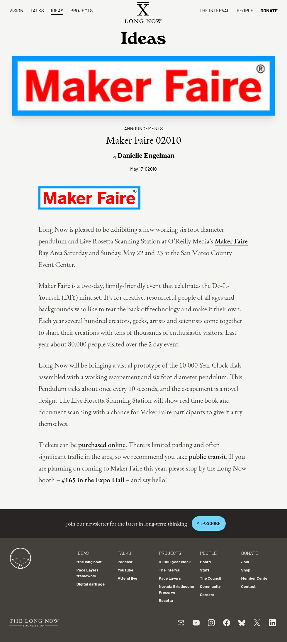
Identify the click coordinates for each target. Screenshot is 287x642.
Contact (248, 586)
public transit (207, 456)
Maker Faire (231, 241)
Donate (269, 10)
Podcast (125, 561)
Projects (81, 10)
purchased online (102, 444)
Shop (246, 569)
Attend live (127, 578)
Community (210, 586)
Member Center (255, 578)
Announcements (143, 128)
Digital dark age (91, 583)
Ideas (57, 10)
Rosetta (166, 600)
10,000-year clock (175, 561)
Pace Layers (170, 578)
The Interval (215, 10)
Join (245, 561)
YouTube (125, 569)
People (245, 10)
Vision (16, 10)
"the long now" (90, 561)
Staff (204, 569)
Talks (37, 10)
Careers (207, 594)
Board (205, 561)
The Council (210, 578)
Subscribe (209, 523)
